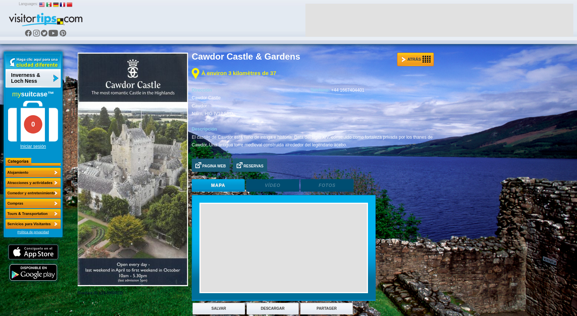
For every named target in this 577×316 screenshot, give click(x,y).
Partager (326, 308)
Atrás (416, 59)
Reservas (250, 165)
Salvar (219, 308)
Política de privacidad (33, 232)
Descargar (272, 308)
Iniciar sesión (33, 146)
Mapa (218, 185)
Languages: (28, 4)
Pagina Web (210, 165)
